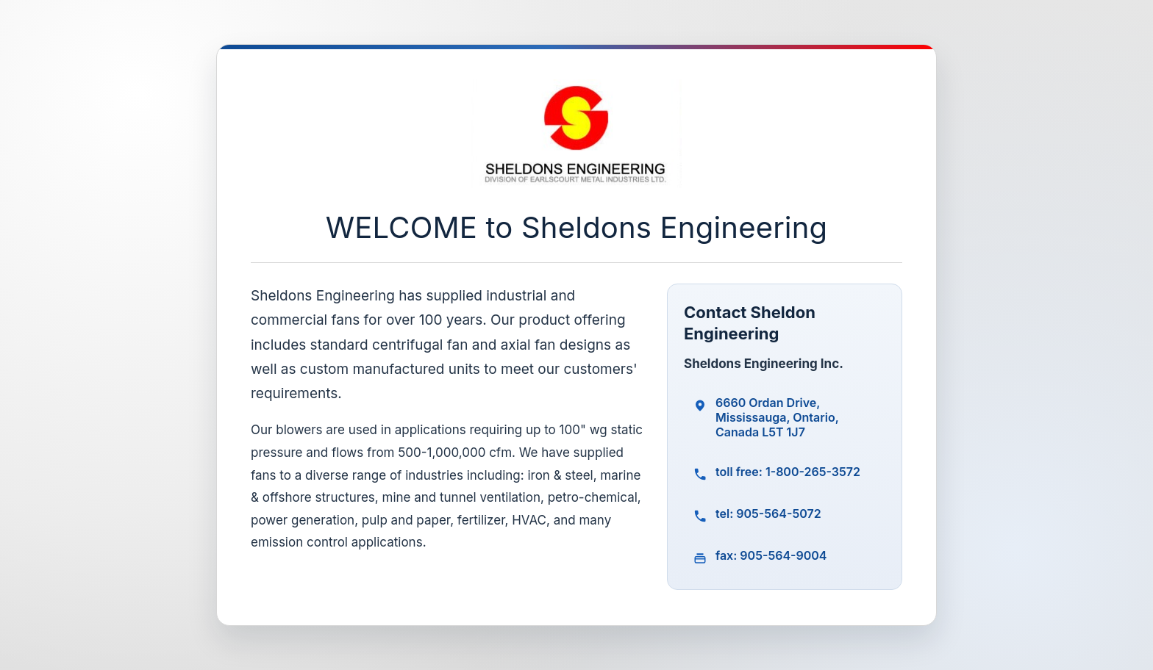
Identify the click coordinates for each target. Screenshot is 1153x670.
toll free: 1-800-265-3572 (787, 471)
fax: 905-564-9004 (771, 555)
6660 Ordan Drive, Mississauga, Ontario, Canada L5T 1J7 (776, 417)
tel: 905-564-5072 (768, 513)
